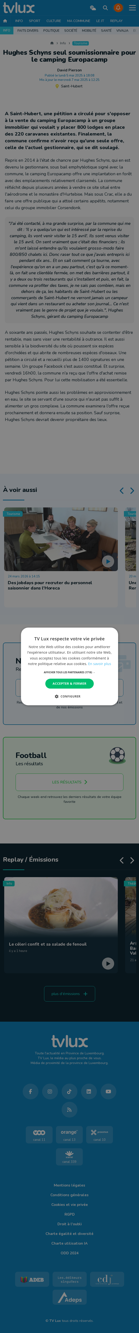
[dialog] (69, 666)
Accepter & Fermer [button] (69, 683)
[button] (69, 672)
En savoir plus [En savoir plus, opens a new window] (99, 663)
